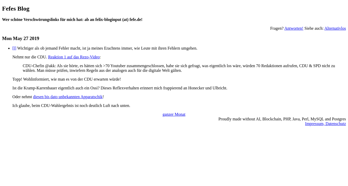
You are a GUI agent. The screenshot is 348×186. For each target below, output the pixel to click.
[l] (14, 48)
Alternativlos (335, 28)
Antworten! (293, 28)
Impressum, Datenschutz (325, 123)
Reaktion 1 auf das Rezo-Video (74, 57)
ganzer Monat (174, 114)
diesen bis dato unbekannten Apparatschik (67, 97)
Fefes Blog (15, 8)
